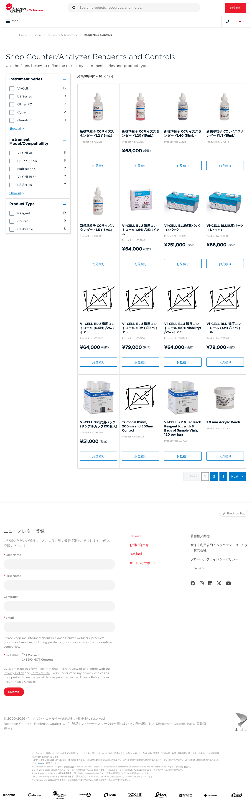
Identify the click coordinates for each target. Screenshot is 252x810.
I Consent (33, 655)
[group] (38, 88)
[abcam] (9, 795)
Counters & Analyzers (62, 35)
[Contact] (227, 21)
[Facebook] (193, 584)
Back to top (233, 513)
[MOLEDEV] (185, 796)
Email (9, 618)
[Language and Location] (240, 21)
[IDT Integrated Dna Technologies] (135, 796)
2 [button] (214, 476)
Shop (37, 35)
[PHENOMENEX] (211, 796)
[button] (74, 8)
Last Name (12, 555)
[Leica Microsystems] (160, 795)
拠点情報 (136, 554)
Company (11, 596)
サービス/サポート (143, 563)
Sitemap (197, 568)
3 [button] (223, 476)
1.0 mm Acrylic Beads (223, 422)
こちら (39, 763)
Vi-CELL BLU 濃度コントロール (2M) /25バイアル (140, 230)
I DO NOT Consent (39, 659)
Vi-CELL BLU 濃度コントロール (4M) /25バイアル (223, 328)
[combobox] (134, 7)
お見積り (236, 8)
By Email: (12, 655)
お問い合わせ (139, 545)
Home (23, 35)
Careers (136, 536)
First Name (12, 576)
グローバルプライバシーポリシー (214, 559)
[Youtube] (228, 584)
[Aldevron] (34, 795)
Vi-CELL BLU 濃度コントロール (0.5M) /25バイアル (97, 328)
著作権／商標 (200, 536)
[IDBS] (110, 795)
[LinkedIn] (210, 584)
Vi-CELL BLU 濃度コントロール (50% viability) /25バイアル (182, 328)
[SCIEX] (236, 796)
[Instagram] (202, 584)
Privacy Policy (14, 673)
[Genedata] (85, 795)
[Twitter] (219, 584)
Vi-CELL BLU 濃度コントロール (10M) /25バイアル (140, 328)
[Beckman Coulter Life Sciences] (59, 796)
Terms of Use (40, 673)
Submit (14, 692)
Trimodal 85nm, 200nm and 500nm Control (137, 426)
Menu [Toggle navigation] (13, 21)
